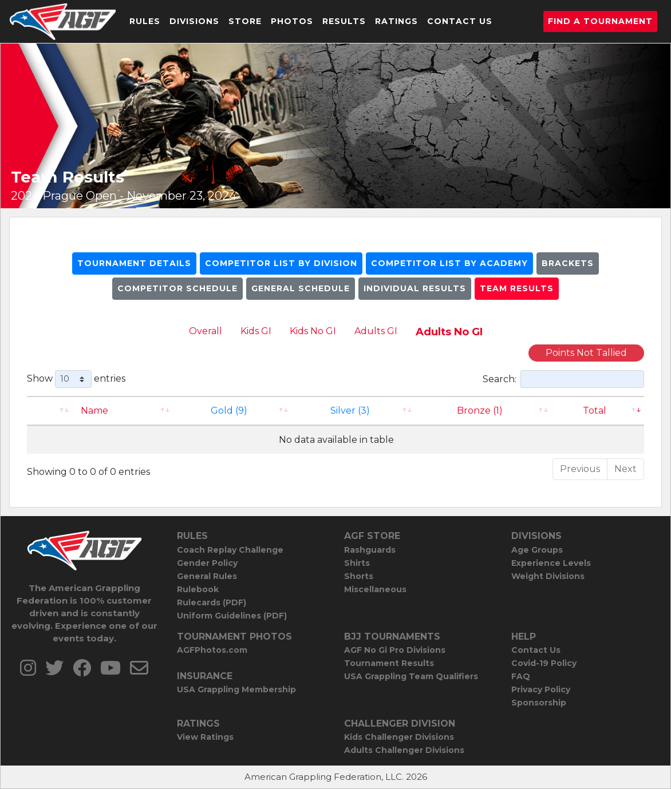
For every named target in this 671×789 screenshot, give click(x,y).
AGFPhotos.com (212, 650)
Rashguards (370, 550)
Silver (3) (350, 410)
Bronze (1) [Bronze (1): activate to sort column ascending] (480, 410)
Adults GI (375, 331)
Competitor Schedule (177, 288)
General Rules (207, 576)
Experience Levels (551, 563)
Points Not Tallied (586, 352)
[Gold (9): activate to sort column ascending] (234, 411)
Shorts (358, 576)
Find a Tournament (600, 21)
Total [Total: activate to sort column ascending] (594, 410)
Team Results (517, 288)
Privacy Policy (540, 689)
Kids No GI (313, 331)
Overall (205, 331)
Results (344, 21)
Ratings (396, 21)
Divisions (194, 21)
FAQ (520, 676)
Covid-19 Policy (544, 663)
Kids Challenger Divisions (399, 737)
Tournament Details (134, 263)
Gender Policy (207, 563)
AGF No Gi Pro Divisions (394, 650)
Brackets (568, 263)
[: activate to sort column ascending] (50, 411)
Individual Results (415, 288)
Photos (292, 21)
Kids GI (255, 331)
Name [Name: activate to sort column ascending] (94, 410)
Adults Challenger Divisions (404, 750)
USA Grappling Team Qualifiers (411, 676)
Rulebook (198, 589)
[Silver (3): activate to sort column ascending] (355, 411)
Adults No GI (449, 332)
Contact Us (459, 21)
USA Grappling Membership (236, 689)
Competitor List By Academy (449, 263)
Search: (563, 379)
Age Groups (537, 550)
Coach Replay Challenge (230, 550)
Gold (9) (229, 410)
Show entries (76, 379)
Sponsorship (538, 702)
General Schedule (300, 288)
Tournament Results (389, 663)
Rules (144, 21)
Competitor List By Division (281, 263)
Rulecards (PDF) (211, 602)
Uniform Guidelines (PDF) (232, 615)
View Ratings (205, 737)
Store (245, 21)
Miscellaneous (375, 589)
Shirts (357, 563)
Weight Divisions (548, 576)
